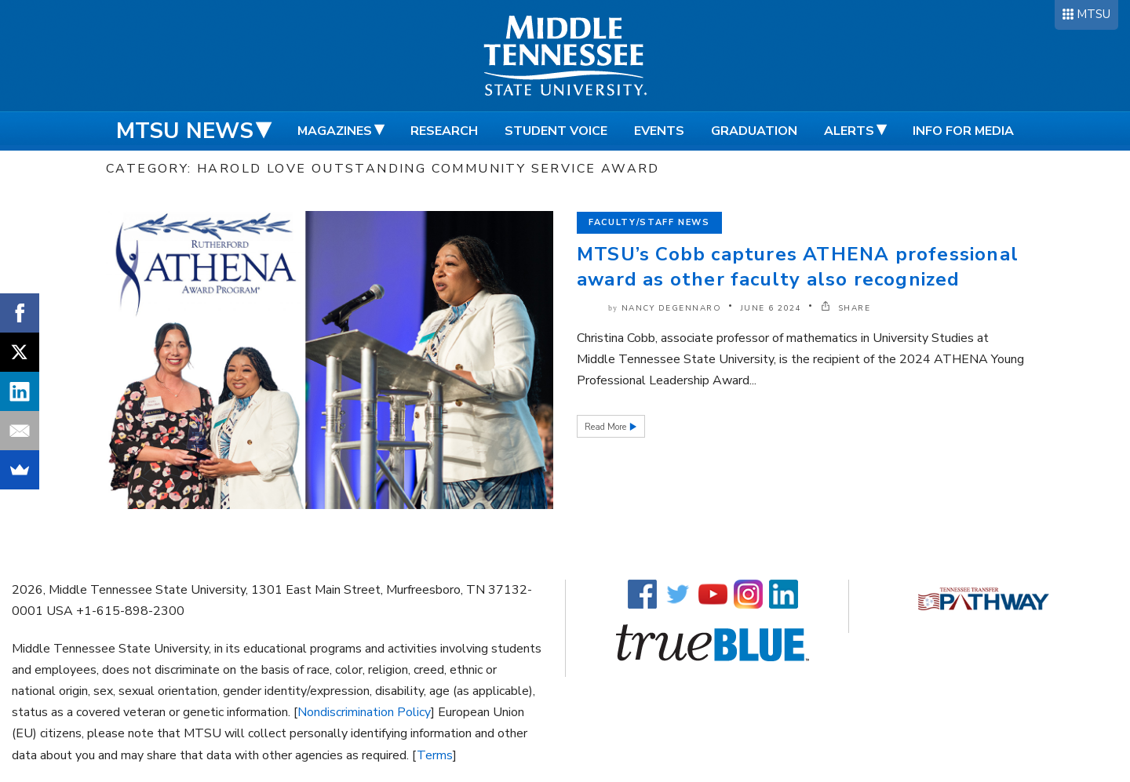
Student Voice (556, 131)
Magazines (334, 131)
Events (659, 131)
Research (444, 131)
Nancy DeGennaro (672, 308)
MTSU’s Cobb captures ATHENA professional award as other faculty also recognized (798, 267)
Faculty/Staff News (649, 222)
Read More (607, 427)
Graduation (754, 131)
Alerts (849, 131)
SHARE (846, 308)
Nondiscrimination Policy (364, 712)
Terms (435, 755)
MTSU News (184, 131)
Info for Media (963, 131)
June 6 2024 (771, 308)
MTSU (1093, 14)
